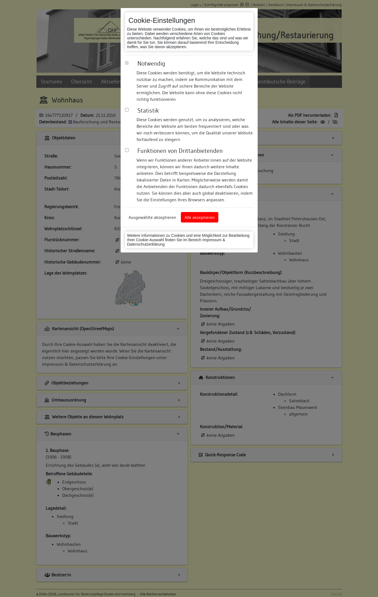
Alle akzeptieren (199, 217)
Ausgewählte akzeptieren (152, 217)
